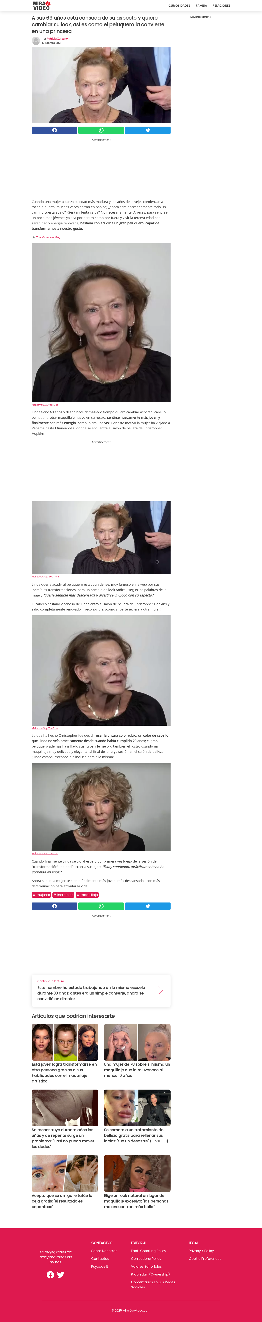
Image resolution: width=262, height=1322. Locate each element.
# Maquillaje (87, 894)
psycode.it (99, 1266)
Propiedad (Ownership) (150, 1274)
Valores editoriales (146, 1266)
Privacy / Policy (201, 1250)
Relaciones (221, 6)
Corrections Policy (146, 1258)
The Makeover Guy (48, 237)
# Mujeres (41, 894)
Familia (201, 6)
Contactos (100, 1258)
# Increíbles (63, 894)
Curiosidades (179, 6)
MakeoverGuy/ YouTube (45, 576)
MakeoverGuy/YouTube (45, 404)
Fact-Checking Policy (148, 1250)
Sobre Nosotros (104, 1250)
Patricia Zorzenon (58, 39)
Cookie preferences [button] (205, 1258)
